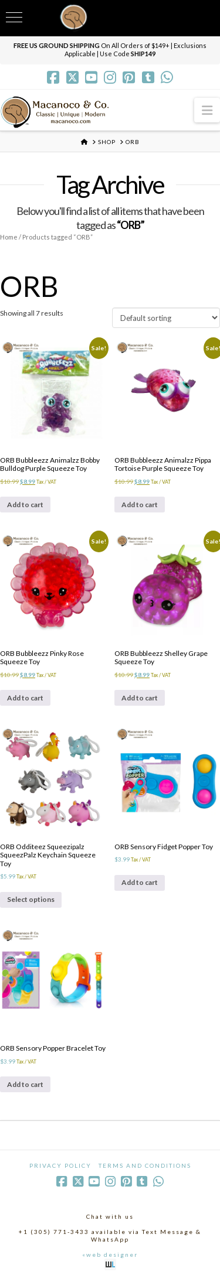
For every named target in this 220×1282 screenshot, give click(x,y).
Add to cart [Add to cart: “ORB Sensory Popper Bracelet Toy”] (25, 1084)
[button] (207, 110)
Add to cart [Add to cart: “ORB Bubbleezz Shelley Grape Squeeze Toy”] (139, 697)
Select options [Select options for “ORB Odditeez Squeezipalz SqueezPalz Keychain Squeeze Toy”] (31, 899)
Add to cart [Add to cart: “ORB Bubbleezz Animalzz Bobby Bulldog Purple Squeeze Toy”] (25, 504)
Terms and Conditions (145, 1165)
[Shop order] (166, 317)
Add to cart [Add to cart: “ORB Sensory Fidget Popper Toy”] (139, 882)
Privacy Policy (60, 1165)
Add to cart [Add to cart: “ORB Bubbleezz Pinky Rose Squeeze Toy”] (25, 697)
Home (9, 237)
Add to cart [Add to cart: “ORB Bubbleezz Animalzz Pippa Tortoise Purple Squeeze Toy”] (139, 504)
